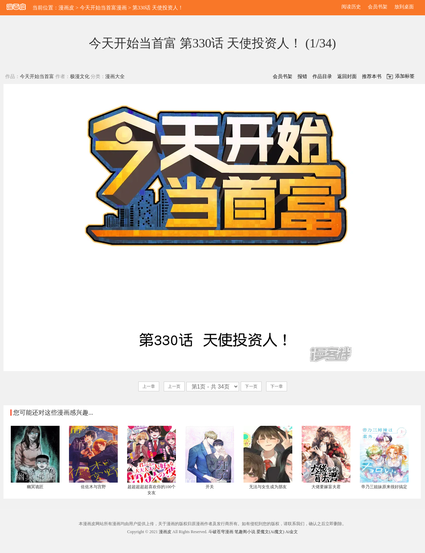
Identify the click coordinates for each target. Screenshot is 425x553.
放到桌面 (404, 6)
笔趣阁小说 (244, 531)
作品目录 (322, 76)
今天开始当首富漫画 (103, 7)
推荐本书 (371, 76)
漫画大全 (115, 76)
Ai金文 (291, 531)
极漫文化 (80, 76)
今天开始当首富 (37, 76)
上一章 (148, 386)
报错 (302, 76)
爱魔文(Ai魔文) (270, 531)
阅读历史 (351, 6)
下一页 (251, 386)
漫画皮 (66, 7)
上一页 (174, 386)
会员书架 (377, 6)
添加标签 (405, 76)
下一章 (276, 386)
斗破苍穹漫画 (220, 531)
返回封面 (347, 76)
